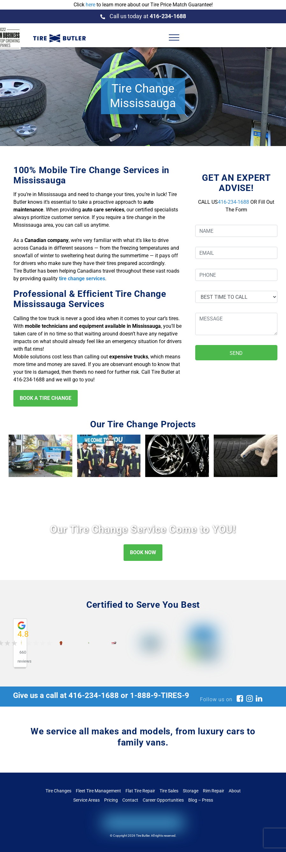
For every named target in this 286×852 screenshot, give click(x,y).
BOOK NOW (143, 552)
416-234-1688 (233, 202)
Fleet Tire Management (98, 790)
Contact (130, 800)
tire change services (82, 278)
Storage (190, 790)
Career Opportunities (163, 800)
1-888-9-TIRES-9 (159, 695)
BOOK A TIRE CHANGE (45, 398)
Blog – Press (200, 800)
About (235, 790)
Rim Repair (213, 790)
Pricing (111, 800)
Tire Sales (169, 790)
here (90, 5)
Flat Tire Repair (140, 790)
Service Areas (86, 800)
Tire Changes (58, 790)
